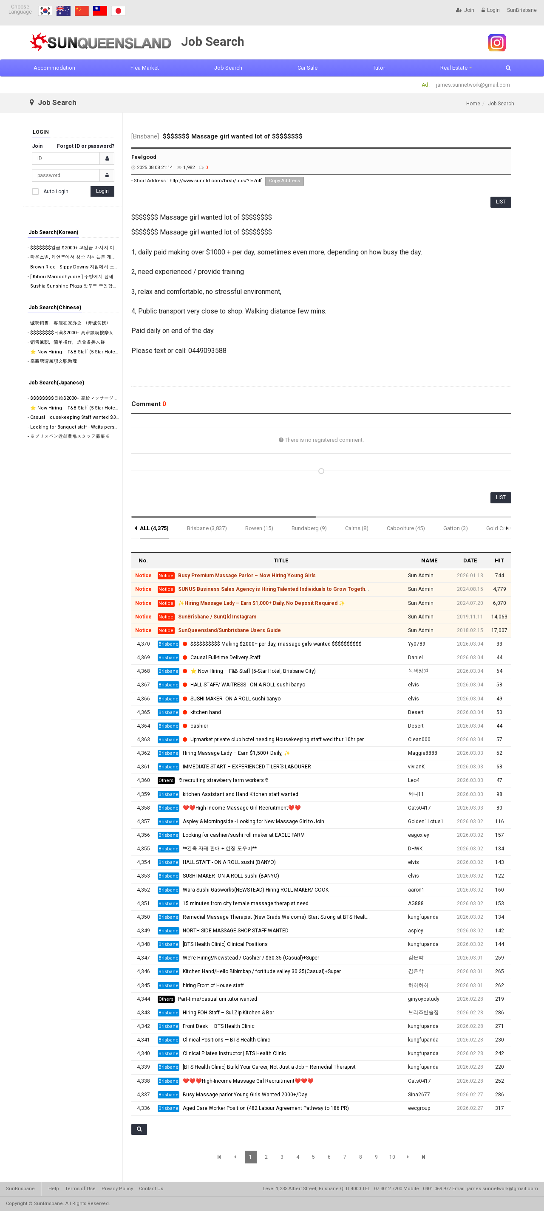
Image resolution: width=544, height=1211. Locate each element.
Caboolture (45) (406, 528)
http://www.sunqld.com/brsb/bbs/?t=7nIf (216, 180)
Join (465, 10)
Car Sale (307, 68)
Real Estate (454, 68)
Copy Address (284, 180)
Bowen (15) (259, 528)
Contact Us (151, 1188)
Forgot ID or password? (85, 146)
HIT (499, 560)
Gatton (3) (455, 528)
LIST (501, 202)
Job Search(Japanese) (56, 383)
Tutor (379, 68)
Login (491, 10)
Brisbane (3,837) (207, 528)
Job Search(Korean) (53, 232)
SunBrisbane (522, 10)
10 (392, 1157)
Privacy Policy (117, 1188)
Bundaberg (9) (309, 528)
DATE (470, 560)
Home (473, 104)
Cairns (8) (356, 528)
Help (53, 1188)
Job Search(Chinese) (54, 308)
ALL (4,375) (154, 528)
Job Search (228, 68)
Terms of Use (80, 1188)
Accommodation (54, 68)
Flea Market (144, 68)
